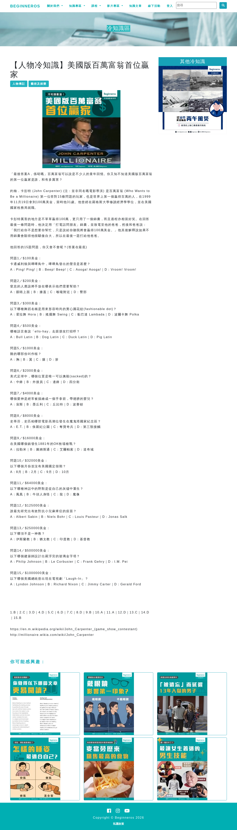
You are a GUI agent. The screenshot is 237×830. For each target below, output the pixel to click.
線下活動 (154, 5)
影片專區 (114, 5)
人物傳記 (18, 83)
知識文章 (135, 5)
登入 (170, 5)
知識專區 (76, 5)
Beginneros (25, 6)
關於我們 (54, 5)
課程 (95, 5)
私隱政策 (118, 823)
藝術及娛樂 (38, 83)
